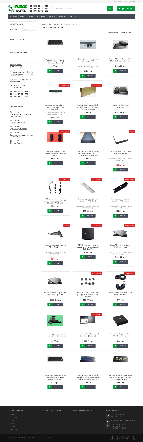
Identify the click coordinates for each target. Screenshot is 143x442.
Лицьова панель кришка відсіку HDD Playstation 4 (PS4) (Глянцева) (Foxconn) (55, 61)
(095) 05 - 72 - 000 (40, 11)
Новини (13, 426)
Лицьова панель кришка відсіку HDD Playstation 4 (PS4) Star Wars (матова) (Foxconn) (120, 377)
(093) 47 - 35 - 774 (40, 8)
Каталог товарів (27, 16)
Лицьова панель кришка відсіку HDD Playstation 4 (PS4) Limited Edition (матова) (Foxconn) (88, 377)
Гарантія (61, 16)
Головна (13, 16)
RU (115, 2)
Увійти (133, 2)
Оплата (52, 16)
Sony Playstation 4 (55, 24)
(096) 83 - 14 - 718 (40, 6)
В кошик (57, 71)
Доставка (41, 16)
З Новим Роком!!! (16, 143)
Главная (43, 24)
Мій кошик (123, 2)
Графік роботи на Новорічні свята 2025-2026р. (20, 115)
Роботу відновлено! (17, 122)
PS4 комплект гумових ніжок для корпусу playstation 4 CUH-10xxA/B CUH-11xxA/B (55, 201)
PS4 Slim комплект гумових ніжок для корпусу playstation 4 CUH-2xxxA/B (88, 247)
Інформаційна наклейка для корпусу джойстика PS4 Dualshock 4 (55, 107)
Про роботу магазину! (18, 129)
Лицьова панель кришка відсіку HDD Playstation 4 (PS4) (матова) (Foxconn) (55, 377)
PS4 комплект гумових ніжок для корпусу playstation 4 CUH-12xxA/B (55, 153)
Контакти (73, 16)
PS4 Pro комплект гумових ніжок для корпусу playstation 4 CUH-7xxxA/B (87, 295)
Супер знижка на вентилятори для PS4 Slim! (21, 136)
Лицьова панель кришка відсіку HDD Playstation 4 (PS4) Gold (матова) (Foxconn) (88, 107)
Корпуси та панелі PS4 (72, 24)
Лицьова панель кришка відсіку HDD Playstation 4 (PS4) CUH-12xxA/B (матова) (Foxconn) (88, 153)
